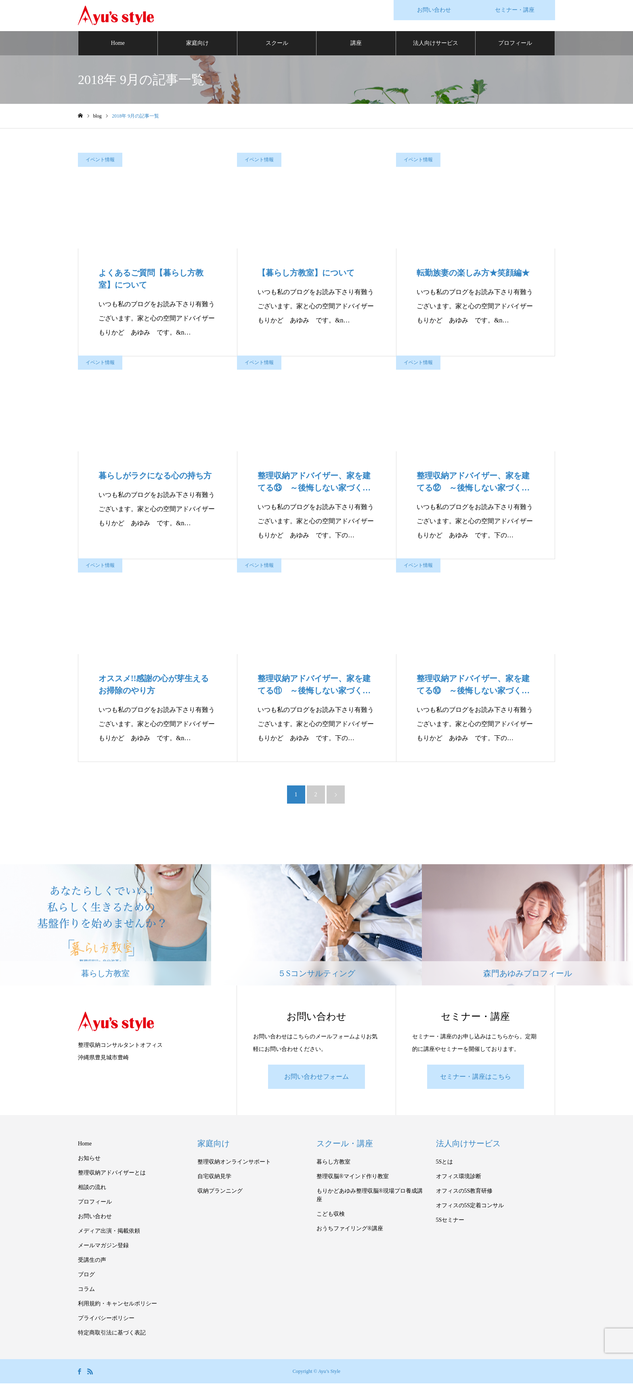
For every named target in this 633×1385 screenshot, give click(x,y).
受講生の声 (92, 1262)
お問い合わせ (95, 1218)
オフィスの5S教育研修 (464, 1192)
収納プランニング (220, 1192)
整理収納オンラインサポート (234, 1163)
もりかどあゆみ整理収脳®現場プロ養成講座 (369, 1196)
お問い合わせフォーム (316, 1078)
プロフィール (515, 44)
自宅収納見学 (214, 1178)
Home (118, 44)
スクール (277, 44)
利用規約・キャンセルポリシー (117, 1305)
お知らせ (89, 1160)
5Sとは (444, 1163)
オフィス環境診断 (458, 1178)
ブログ (86, 1276)
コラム (86, 1291)
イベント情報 (100, 161)
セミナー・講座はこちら (475, 1078)
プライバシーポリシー (106, 1320)
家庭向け (197, 44)
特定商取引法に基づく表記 (112, 1334)
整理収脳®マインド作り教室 (352, 1178)
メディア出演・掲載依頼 (109, 1232)
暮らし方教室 (333, 1163)
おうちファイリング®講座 (349, 1230)
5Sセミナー (450, 1222)
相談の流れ (92, 1189)
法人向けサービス (435, 44)
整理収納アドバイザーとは (112, 1174)
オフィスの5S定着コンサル (470, 1207)
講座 (356, 44)
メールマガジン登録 (103, 1247)
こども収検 (330, 1215)
